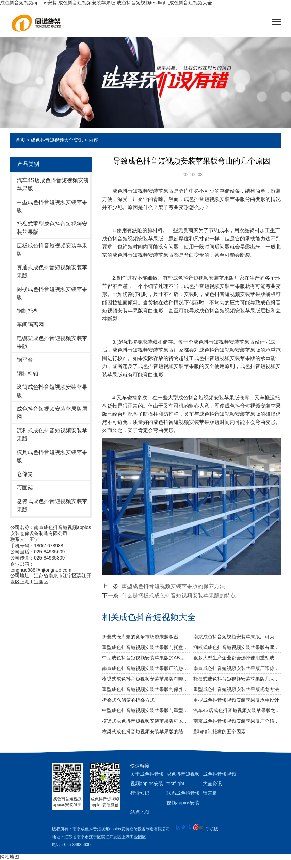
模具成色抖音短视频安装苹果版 (52, 456)
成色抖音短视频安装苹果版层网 (52, 413)
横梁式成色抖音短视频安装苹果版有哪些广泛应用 (146, 679)
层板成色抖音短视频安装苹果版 (52, 250)
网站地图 (9, 856)
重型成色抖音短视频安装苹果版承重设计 (236, 700)
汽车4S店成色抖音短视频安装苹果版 (53, 184)
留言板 (210, 793)
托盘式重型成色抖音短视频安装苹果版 (52, 228)
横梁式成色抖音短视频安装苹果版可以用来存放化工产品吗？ (146, 721)
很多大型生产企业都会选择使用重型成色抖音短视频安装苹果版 (237, 657)
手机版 (212, 829)
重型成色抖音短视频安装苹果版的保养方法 (173, 586)
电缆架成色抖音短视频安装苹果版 (52, 342)
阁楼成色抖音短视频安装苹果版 (52, 293)
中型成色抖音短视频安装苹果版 (52, 206)
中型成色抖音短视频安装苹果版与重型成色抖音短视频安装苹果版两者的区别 (146, 710)
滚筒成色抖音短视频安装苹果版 (52, 391)
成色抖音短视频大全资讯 (57, 140)
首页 (20, 140)
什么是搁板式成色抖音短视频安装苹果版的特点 (179, 595)
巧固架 (25, 488)
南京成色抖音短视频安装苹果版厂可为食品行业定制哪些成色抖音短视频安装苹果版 (237, 636)
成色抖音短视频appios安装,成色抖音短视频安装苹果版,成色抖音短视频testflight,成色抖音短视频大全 (106, 2)
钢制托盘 (27, 311)
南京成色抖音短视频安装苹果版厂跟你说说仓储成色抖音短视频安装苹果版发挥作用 (237, 668)
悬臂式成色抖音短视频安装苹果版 (52, 505)
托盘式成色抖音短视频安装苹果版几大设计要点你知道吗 (237, 679)
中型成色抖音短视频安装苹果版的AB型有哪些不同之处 (146, 657)
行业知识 (139, 793)
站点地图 (139, 812)
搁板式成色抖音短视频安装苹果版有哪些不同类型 (237, 647)
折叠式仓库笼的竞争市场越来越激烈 (140, 636)
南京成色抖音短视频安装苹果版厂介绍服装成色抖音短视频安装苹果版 (237, 721)
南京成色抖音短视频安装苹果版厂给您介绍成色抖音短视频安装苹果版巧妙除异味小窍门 (146, 668)
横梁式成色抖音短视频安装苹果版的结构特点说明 (146, 731)
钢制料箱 (27, 373)
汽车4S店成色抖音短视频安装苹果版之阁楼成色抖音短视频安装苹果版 (237, 710)
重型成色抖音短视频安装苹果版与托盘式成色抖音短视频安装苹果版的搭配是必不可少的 (146, 647)
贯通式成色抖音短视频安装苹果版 (52, 271)
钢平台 (25, 360)
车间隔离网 (30, 324)
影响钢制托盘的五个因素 (219, 731)
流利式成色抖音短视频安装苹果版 (52, 435)
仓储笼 (25, 474)
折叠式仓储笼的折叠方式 (128, 700)
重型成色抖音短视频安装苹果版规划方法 (236, 689)
